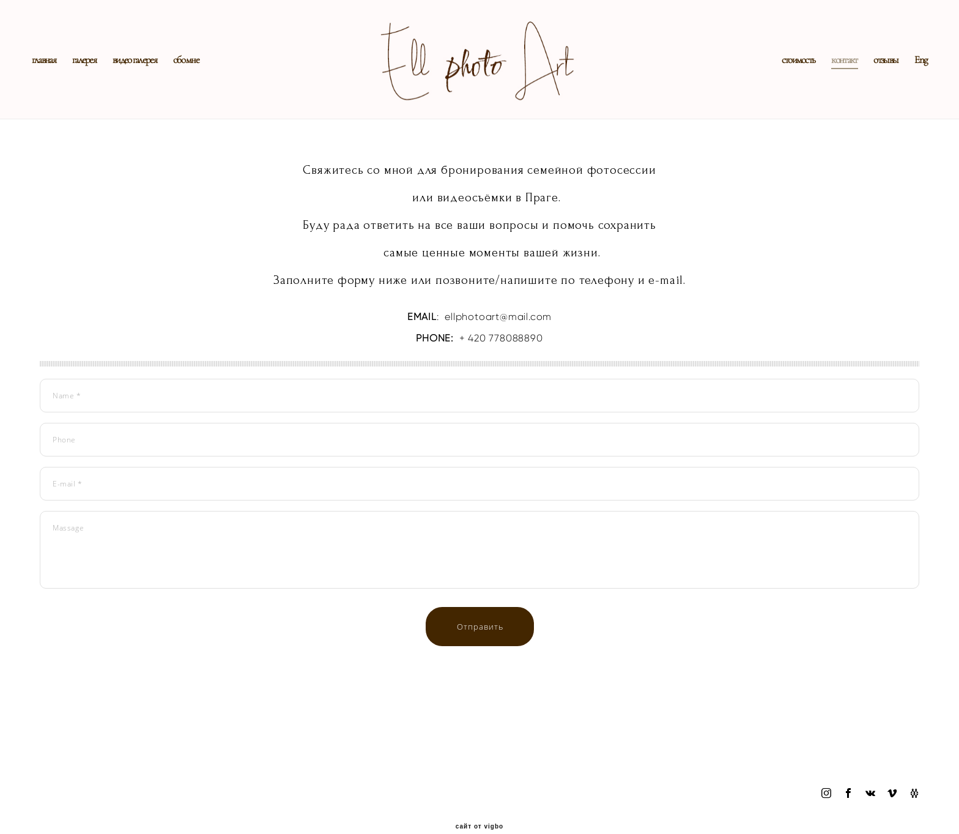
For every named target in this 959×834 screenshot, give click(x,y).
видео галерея (142, 70)
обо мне (194, 70)
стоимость (790, 70)
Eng (912, 70)
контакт (836, 70)
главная (52, 70)
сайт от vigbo (479, 806)
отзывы (877, 70)
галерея (92, 70)
